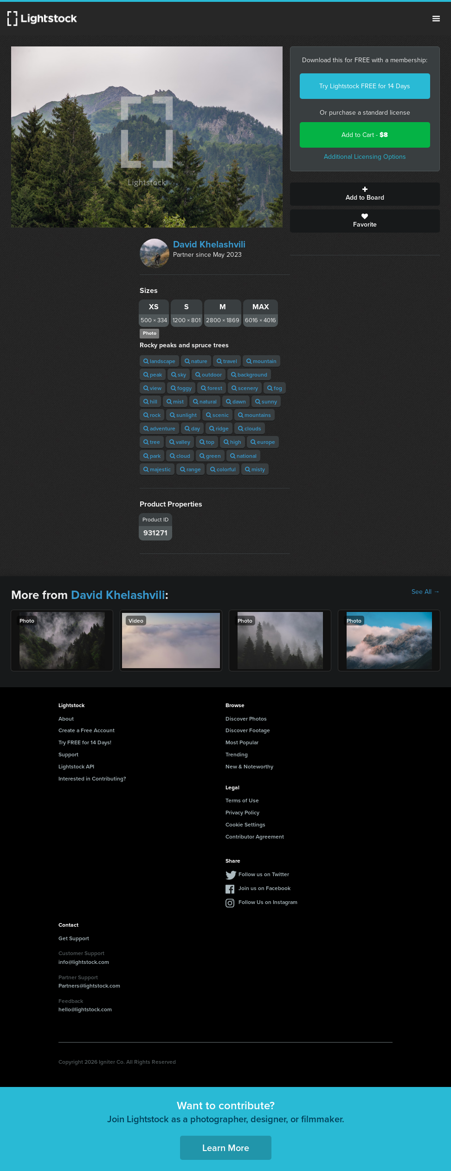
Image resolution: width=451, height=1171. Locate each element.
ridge (219, 428)
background (249, 374)
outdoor (208, 374)
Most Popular (242, 742)
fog (274, 388)
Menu (436, 18)
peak (152, 374)
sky (178, 374)
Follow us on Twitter (263, 874)
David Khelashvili (209, 244)
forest (211, 388)
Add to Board (365, 194)
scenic (217, 415)
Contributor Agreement (255, 836)
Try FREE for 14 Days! (84, 742)
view (152, 388)
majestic (157, 469)
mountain (261, 361)
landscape (159, 361)
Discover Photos (246, 718)
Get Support (73, 938)
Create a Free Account (86, 730)
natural (205, 401)
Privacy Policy (242, 812)
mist (175, 401)
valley (179, 442)
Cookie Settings (245, 824)
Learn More (225, 1147)
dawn (236, 401)
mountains (254, 415)
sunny (266, 401)
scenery (245, 388)
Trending (237, 754)
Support (68, 754)
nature (196, 361)
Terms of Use (242, 800)
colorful (223, 469)
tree (151, 442)
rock (152, 415)
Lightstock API (76, 766)
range (190, 469)
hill (150, 401)
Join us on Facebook (264, 888)
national (243, 456)
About (66, 718)
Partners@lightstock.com (89, 985)
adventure (159, 428)
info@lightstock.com (83, 962)
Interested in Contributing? (92, 778)
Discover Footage (248, 730)
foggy (181, 388)
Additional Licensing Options (365, 157)
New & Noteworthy (249, 766)
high (232, 442)
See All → (426, 592)
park (152, 456)
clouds (249, 428)
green (210, 456)
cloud (180, 456)
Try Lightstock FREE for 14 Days (364, 86)
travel (227, 361)
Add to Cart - (364, 135)
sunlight (183, 415)
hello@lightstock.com (85, 1009)
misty (255, 469)
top (207, 442)
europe (263, 442)
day (192, 428)
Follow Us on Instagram (267, 902)
